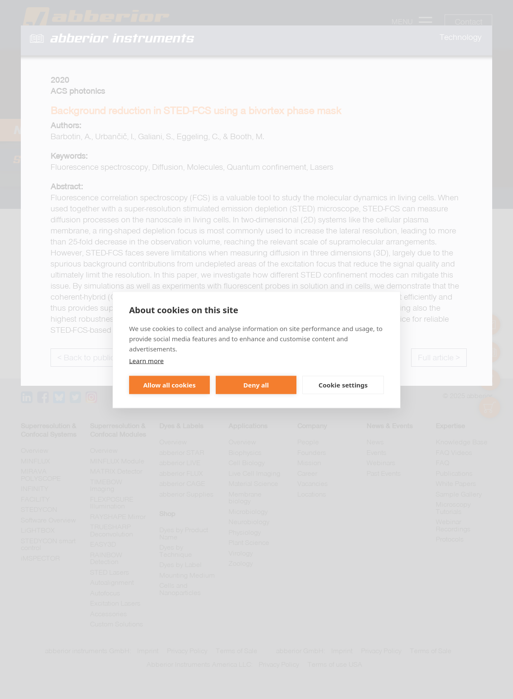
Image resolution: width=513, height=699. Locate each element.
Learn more (146, 360)
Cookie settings (343, 385)
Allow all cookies (169, 385)
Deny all (256, 385)
